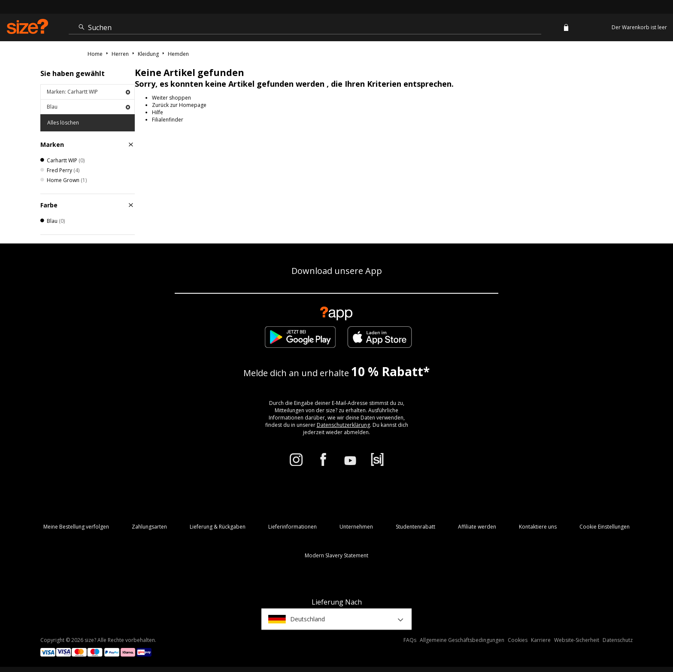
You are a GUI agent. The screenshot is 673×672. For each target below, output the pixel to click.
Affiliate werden (477, 526)
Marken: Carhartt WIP (88, 91)
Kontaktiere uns (538, 526)
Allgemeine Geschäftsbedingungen (462, 640)
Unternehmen (356, 526)
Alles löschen (63, 122)
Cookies (517, 640)
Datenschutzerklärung (343, 425)
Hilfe (157, 112)
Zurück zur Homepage (179, 105)
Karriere (541, 640)
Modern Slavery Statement (336, 555)
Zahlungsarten (149, 526)
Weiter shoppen (171, 97)
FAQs (409, 640)
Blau (88, 106)
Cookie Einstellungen (604, 526)
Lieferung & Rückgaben (218, 526)
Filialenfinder (167, 119)
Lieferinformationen (292, 526)
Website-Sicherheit (576, 640)
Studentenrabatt (415, 526)
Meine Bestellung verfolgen (76, 526)
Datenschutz (618, 640)
